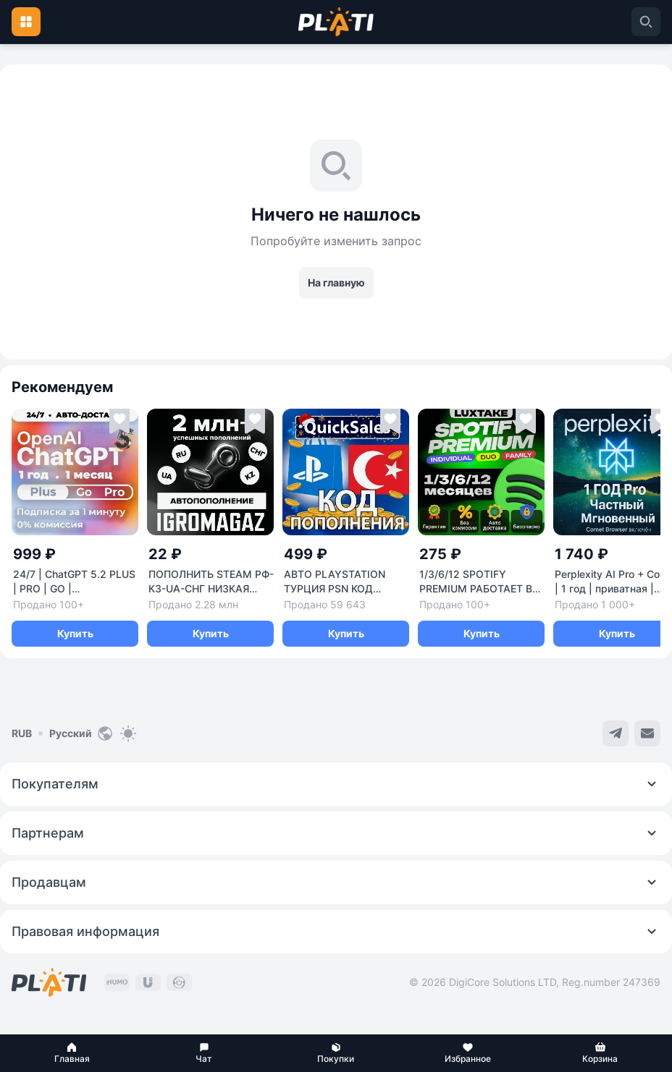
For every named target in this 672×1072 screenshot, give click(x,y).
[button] (72, 1053)
